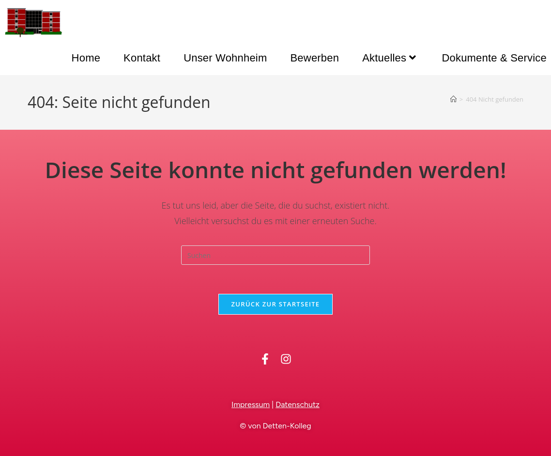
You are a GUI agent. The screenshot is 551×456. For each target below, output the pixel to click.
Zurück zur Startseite (275, 304)
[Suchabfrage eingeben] (275, 255)
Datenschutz (298, 404)
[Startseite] (453, 99)
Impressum (250, 404)
